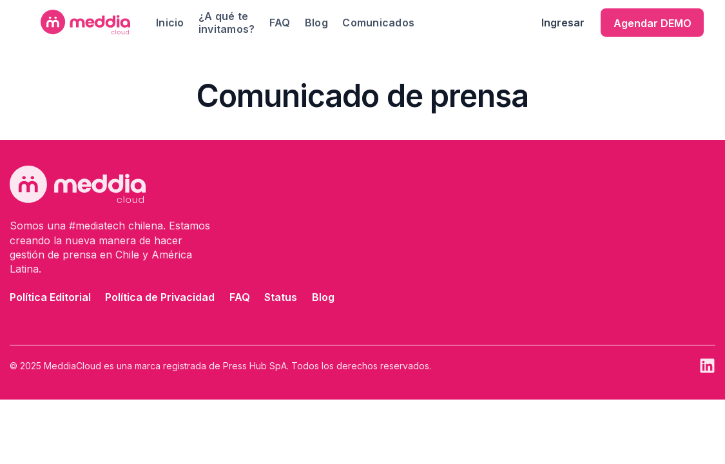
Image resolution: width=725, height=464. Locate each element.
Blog (316, 22)
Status (280, 297)
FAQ (280, 22)
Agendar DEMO (652, 23)
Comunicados (378, 22)
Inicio (170, 22)
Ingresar (563, 22)
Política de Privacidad (160, 297)
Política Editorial (50, 297)
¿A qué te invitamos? (226, 22)
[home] (85, 22)
